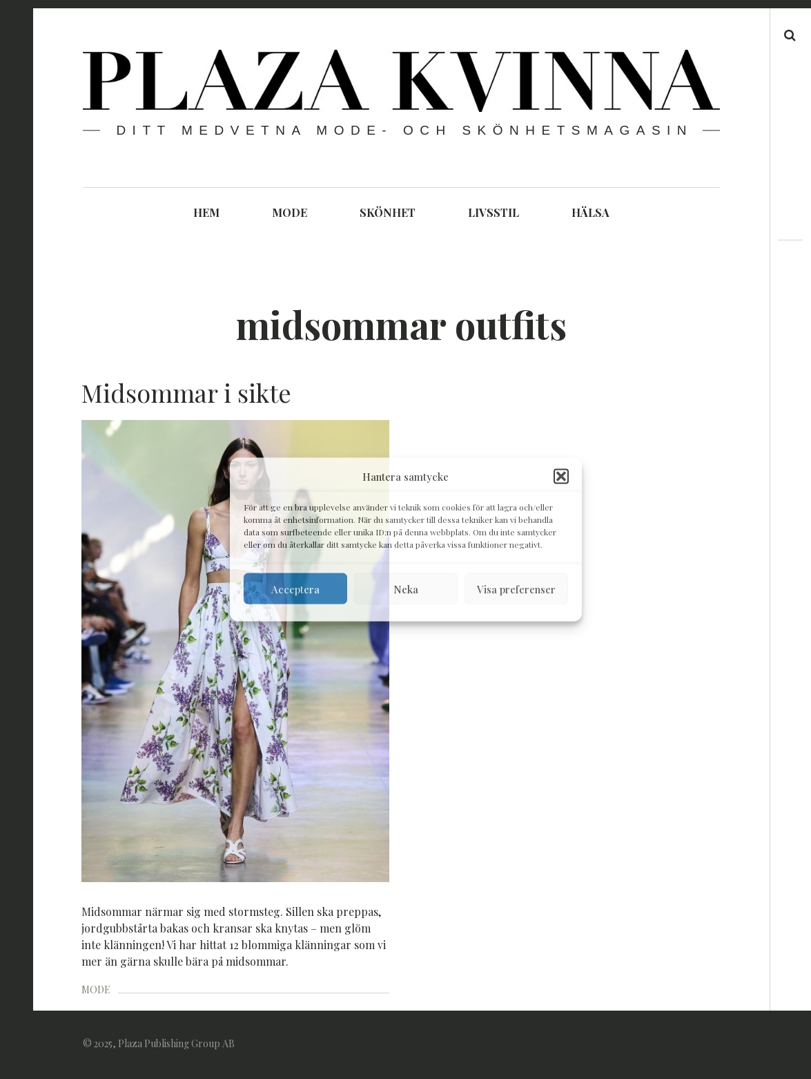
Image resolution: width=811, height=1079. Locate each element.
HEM (206, 212)
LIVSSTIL (493, 212)
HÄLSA (590, 212)
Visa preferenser (516, 588)
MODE (289, 212)
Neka (405, 588)
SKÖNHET (388, 212)
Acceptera (295, 588)
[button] (561, 477)
